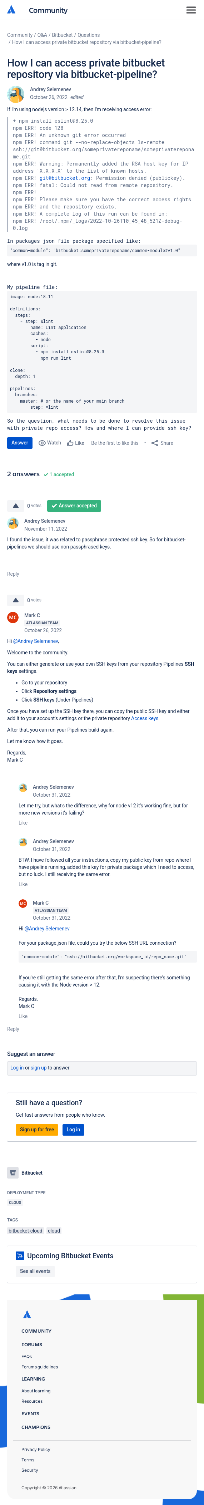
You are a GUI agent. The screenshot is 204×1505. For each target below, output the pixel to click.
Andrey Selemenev (50, 89)
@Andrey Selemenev (35, 641)
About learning (35, 1390)
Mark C (32, 615)
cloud (54, 1231)
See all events (35, 1271)
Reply (13, 574)
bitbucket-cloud (26, 1231)
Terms (27, 1459)
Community (48, 10)
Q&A (42, 35)
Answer (19, 443)
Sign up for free (37, 1129)
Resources (32, 1401)
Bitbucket (62, 35)
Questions (89, 35)
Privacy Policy (35, 1449)
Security (29, 1470)
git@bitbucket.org (65, 177)
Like (23, 823)
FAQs (26, 1356)
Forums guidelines (39, 1366)
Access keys (144, 718)
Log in (17, 1068)
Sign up (39, 1068)
